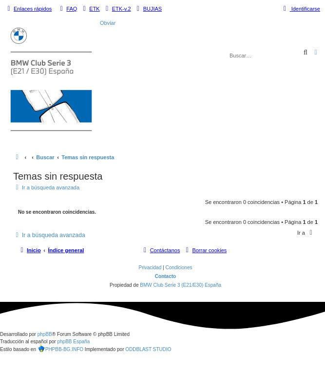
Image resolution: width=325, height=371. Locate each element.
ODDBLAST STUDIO (148, 349)
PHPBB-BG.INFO (60, 349)
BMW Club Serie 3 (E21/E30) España (180, 285)
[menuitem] (67, 9)
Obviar (107, 23)
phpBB (45, 334)
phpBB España (73, 341)
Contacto (165, 276)
